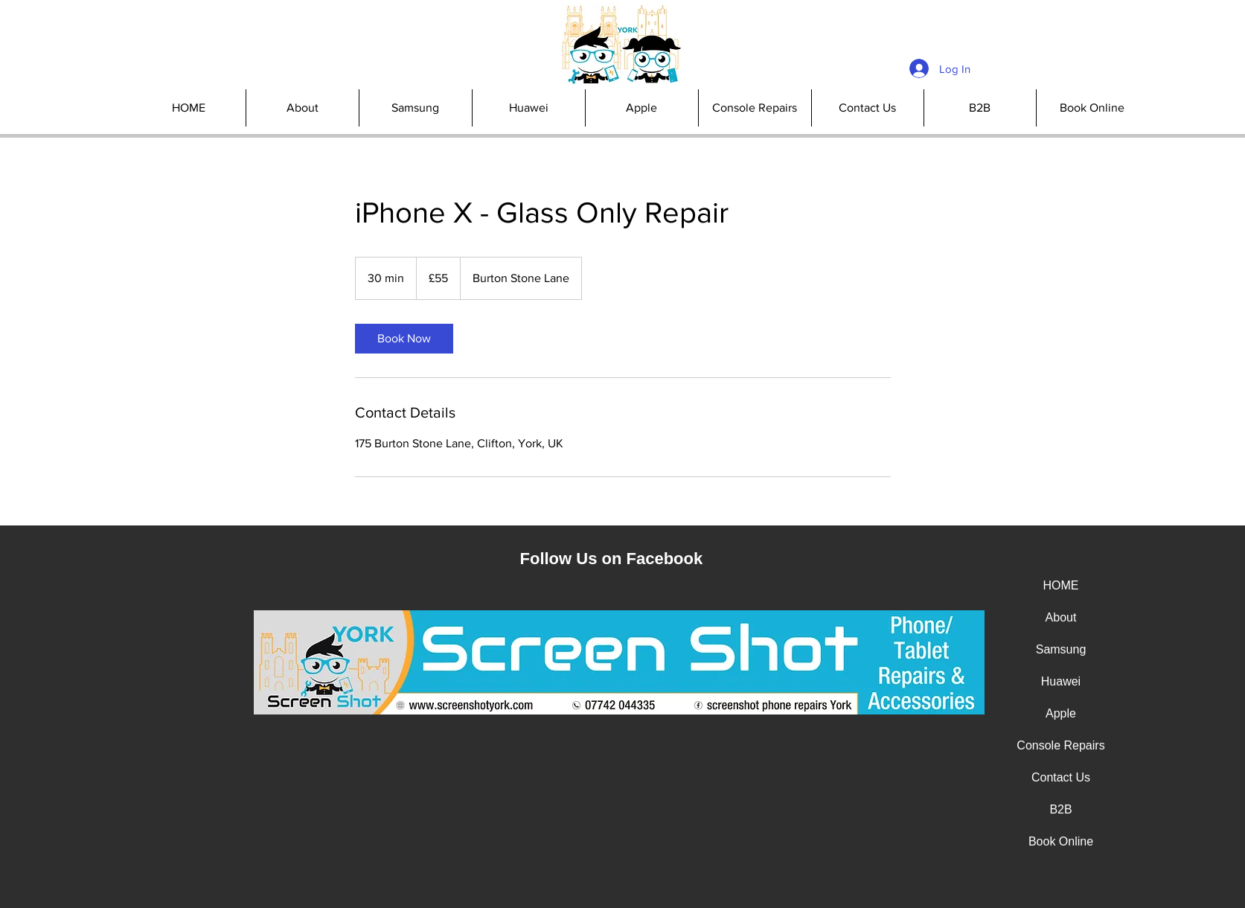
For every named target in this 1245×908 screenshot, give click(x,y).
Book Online (1060, 841)
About (1061, 617)
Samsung (1061, 649)
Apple (1061, 713)
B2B (1060, 809)
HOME (1061, 585)
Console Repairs (1060, 745)
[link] (404, 339)
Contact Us (1060, 777)
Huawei (1061, 681)
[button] (754, 108)
